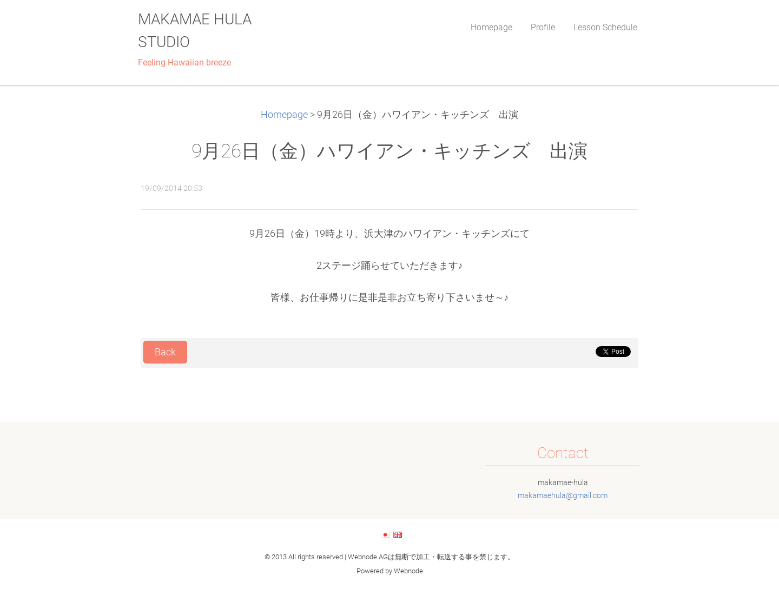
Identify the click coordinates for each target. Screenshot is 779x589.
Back (165, 352)
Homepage (284, 114)
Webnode (408, 571)
